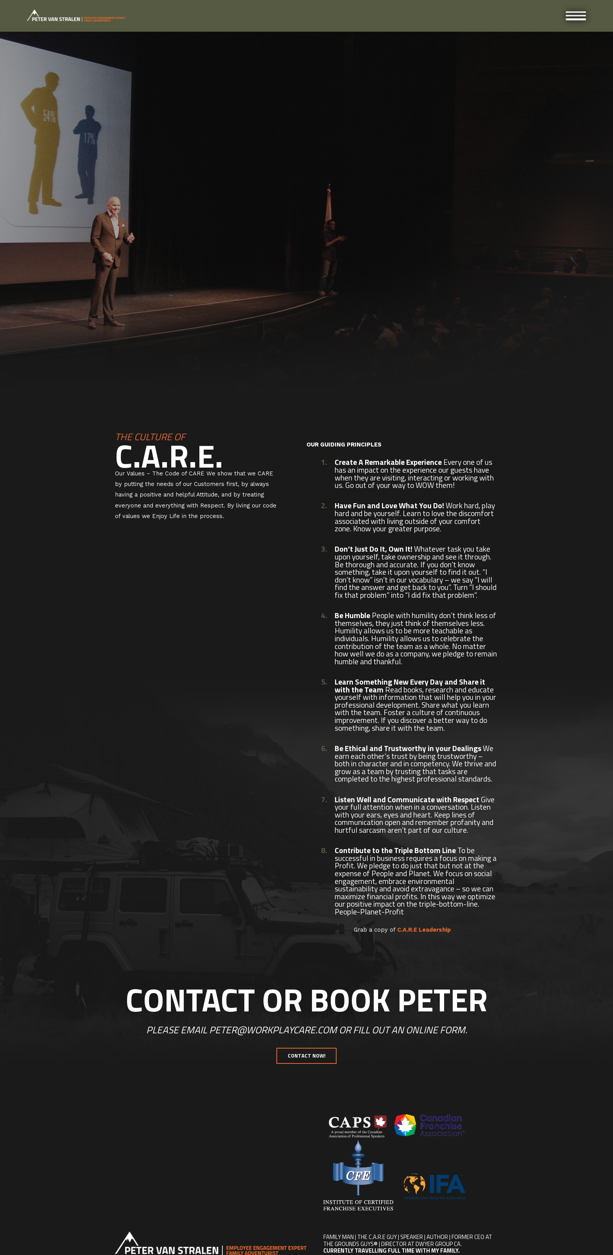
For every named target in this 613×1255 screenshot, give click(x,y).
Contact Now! (307, 1056)
